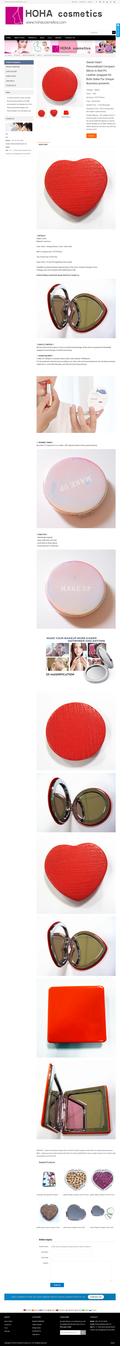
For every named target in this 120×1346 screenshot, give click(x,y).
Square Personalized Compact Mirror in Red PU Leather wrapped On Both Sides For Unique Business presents (79, 1150)
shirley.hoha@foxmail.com (18, 144)
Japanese (69, 1310)
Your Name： (45, 1252)
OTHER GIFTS (11, 86)
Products (32, 38)
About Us (74, 2)
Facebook (96, 2)
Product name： (44, 1246)
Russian (92, 1310)
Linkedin (107, 2)
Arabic (85, 1310)
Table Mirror (10, 81)
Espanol (36, 1310)
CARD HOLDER (11, 71)
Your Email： (45, 1257)
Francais (44, 1310)
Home (8, 38)
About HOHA (19, 38)
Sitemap (6, 1331)
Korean (78, 1310)
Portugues (60, 1310)
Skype (114, 2)
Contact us (70, 38)
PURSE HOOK (11, 76)
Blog (42, 38)
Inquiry (90, 2)
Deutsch (27, 1310)
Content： (46, 1263)
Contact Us (82, 2)
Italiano (52, 1310)
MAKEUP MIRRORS (28, 55)
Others (39, 55)
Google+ (103, 2)
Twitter (100, 2)
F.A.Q (50, 38)
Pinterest (110, 2)
